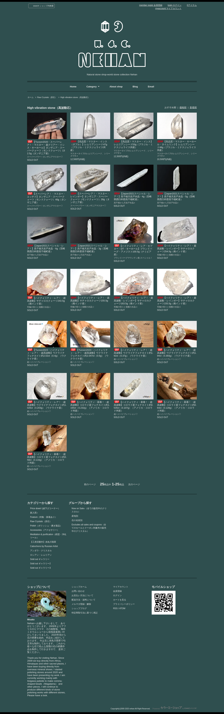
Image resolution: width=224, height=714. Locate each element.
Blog (136, 86)
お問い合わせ (78, 591)
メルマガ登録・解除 (81, 604)
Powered (175, 709)
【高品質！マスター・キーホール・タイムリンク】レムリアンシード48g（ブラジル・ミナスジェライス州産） (176, 146)
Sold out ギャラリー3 (40, 568)
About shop (115, 86)
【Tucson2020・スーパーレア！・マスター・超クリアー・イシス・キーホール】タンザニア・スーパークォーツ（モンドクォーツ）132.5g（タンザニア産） (46, 148)
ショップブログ (79, 608)
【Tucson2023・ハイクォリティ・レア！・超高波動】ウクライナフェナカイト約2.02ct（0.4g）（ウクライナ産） (46, 354)
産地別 (75, 516)
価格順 (182, 107)
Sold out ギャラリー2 (40, 563)
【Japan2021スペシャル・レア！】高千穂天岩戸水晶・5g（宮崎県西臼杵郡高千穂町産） (176, 196)
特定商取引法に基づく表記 (85, 612)
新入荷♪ (34, 512)
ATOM (122, 608)
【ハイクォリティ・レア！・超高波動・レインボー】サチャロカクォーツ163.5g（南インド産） (133, 300)
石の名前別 (77, 520)
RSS (115, 608)
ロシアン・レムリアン (41, 555)
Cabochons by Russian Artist (44, 546)
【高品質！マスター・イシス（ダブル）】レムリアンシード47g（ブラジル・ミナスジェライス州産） (88, 146)
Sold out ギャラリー (39, 559)
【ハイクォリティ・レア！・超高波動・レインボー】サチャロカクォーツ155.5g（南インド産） (176, 300)
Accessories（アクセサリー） (44, 530)
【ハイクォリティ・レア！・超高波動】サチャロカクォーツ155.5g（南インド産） (89, 300)
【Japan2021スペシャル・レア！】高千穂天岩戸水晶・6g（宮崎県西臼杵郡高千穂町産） (46, 248)
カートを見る (119, 600)
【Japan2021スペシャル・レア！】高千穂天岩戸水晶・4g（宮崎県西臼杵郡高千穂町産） (132, 196)
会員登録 (117, 591)
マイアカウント (120, 587)
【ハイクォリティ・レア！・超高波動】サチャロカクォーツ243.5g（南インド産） (46, 301)
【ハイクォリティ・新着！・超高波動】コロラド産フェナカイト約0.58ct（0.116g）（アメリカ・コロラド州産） (47, 458)
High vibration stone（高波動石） (75, 97)
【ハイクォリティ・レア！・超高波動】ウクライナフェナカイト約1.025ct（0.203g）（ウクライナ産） (47, 405)
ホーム (31, 97)
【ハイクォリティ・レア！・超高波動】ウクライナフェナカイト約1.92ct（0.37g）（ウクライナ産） (133, 353)
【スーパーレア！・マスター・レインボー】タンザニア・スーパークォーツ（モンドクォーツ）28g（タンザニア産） (89, 198)
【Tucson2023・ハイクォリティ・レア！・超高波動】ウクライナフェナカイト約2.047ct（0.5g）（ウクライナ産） (89, 354)
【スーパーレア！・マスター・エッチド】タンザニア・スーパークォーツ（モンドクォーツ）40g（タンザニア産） (46, 198)
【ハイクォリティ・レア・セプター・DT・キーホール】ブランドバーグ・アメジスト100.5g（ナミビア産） (133, 250)
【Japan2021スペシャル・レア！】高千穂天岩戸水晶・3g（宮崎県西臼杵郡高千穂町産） (89, 248)
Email (151, 86)
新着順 (193, 107)
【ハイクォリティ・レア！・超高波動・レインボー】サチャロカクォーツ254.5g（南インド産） (176, 248)
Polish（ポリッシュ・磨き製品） (46, 525)
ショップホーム (79, 587)
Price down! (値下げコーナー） (45, 508)
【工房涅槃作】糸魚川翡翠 (43, 542)
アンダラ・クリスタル (41, 550)
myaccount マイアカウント (168, 8)
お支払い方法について (82, 595)
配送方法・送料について (83, 600)
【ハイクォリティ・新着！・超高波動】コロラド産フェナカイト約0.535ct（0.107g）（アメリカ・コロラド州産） (133, 406)
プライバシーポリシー (124, 604)
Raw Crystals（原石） (47, 97)
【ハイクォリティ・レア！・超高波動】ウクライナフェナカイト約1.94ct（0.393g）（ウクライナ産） (177, 353)
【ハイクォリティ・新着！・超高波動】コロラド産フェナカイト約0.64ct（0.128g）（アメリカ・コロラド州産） (177, 406)
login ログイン (175, 5)
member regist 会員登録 (150, 5)
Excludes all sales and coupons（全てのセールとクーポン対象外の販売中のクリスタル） (89, 527)
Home (73, 86)
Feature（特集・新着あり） (43, 517)
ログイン (117, 595)
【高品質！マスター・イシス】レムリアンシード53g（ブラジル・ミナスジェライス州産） (133, 144)
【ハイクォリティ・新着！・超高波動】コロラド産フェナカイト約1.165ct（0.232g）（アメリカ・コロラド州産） (90, 406)
